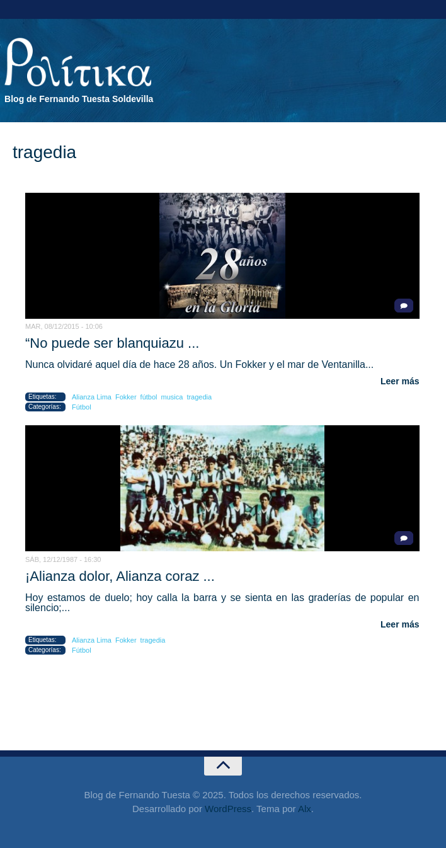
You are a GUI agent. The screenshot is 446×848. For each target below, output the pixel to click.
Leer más (399, 381)
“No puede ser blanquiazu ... (112, 343)
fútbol (148, 397)
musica (172, 397)
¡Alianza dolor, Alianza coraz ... (120, 576)
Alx (304, 808)
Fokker (126, 397)
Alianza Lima (92, 397)
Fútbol (81, 407)
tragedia (199, 397)
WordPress (228, 808)
